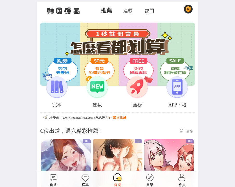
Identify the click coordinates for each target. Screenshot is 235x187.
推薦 (106, 11)
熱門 (149, 10)
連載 (128, 10)
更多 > (186, 131)
